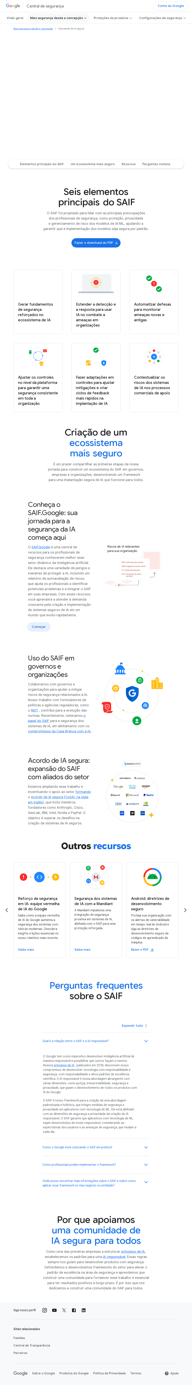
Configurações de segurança (162, 18)
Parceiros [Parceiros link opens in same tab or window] (20, 1353)
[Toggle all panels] (134, 1025)
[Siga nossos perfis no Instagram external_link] (44, 1310)
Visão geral (15, 18)
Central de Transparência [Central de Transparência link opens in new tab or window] (32, 1345)
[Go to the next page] (185, 910)
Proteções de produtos (113, 18)
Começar (39, 627)
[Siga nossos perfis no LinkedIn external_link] (83, 1310)
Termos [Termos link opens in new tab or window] (135, 1373)
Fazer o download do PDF (96, 243)
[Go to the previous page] (7, 910)
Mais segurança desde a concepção (58, 18)
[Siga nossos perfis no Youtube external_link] (54, 1310)
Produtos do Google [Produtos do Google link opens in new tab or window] (74, 1373)
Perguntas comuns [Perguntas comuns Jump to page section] (156, 164)
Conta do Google (171, 6)
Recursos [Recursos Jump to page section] (129, 164)
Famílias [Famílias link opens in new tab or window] (19, 1338)
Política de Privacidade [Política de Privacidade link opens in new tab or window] (109, 1373)
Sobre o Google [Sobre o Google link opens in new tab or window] (43, 1373)
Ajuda (171, 1373)
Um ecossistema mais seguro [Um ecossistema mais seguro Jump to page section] (93, 164)
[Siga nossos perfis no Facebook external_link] (73, 1310)
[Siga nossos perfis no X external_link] (64, 1310)
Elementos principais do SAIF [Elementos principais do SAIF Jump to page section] (42, 164)
